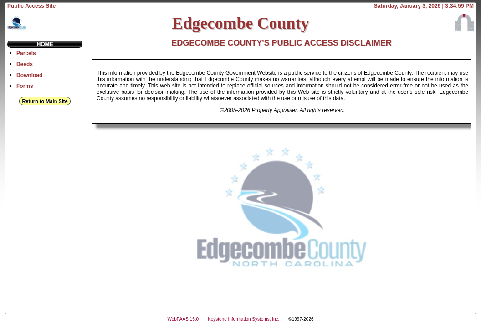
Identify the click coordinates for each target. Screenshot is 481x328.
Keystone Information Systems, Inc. (243, 319)
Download (29, 75)
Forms (24, 86)
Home (45, 44)
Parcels (26, 53)
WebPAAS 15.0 (183, 319)
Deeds (24, 64)
